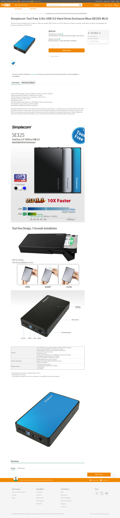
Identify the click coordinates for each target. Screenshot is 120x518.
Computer (18, 9)
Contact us (105, 480)
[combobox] (64, 5)
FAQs (62, 492)
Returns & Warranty (66, 500)
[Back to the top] (113, 474)
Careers (14, 495)
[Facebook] (97, 495)
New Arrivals (39, 498)
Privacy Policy (105, 513)
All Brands (39, 503)
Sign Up (110, 5)
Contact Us (64, 506)
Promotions (99, 1)
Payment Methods (65, 498)
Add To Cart (66, 50)
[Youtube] (107, 495)
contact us (33, 74)
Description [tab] (16, 83)
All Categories (40, 500)
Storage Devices (26, 13)
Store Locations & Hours (18, 492)
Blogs (112, 1)
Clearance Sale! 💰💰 (27, 1)
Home (12, 13)
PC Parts (18, 13)
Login (105, 5)
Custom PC (107, 1)
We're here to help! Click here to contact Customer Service (37, 480)
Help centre (95, 480)
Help (117, 1)
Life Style (33, 9)
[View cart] (115, 5)
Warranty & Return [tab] (28, 83)
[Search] (80, 5)
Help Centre (64, 495)
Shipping (63, 503)
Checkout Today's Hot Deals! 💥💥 (10, 1)
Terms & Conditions (95, 513)
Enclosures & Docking (38, 13)
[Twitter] (102, 495)
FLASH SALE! (37, 1)
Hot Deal (38, 495)
